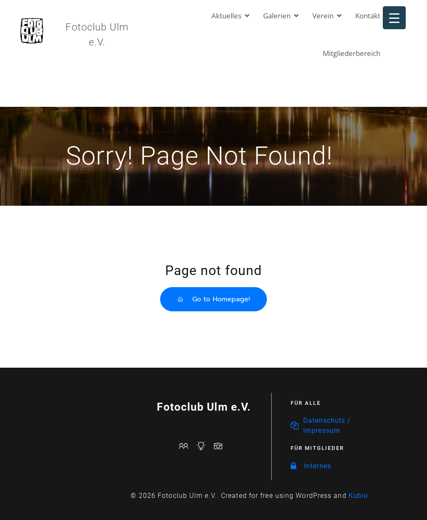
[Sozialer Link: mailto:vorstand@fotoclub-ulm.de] (187, 445)
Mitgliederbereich (351, 53)
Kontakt (367, 15)
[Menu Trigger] (394, 17)
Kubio (358, 496)
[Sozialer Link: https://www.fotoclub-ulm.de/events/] (204, 445)
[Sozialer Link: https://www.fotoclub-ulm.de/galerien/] (221, 445)
